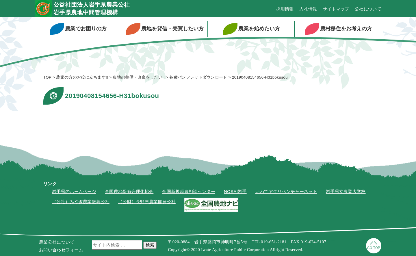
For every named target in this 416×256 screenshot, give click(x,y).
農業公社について (56, 242)
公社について (368, 8)
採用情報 (285, 8)
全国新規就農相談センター (188, 191)
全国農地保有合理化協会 (129, 191)
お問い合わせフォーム (61, 249)
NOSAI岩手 (235, 191)
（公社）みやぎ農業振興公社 (80, 201)
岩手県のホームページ (74, 191)
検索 (150, 244)
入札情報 (308, 8)
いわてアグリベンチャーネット (286, 191)
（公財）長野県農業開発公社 (147, 201)
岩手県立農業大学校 (346, 191)
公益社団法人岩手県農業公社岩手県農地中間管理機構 (91, 8)
